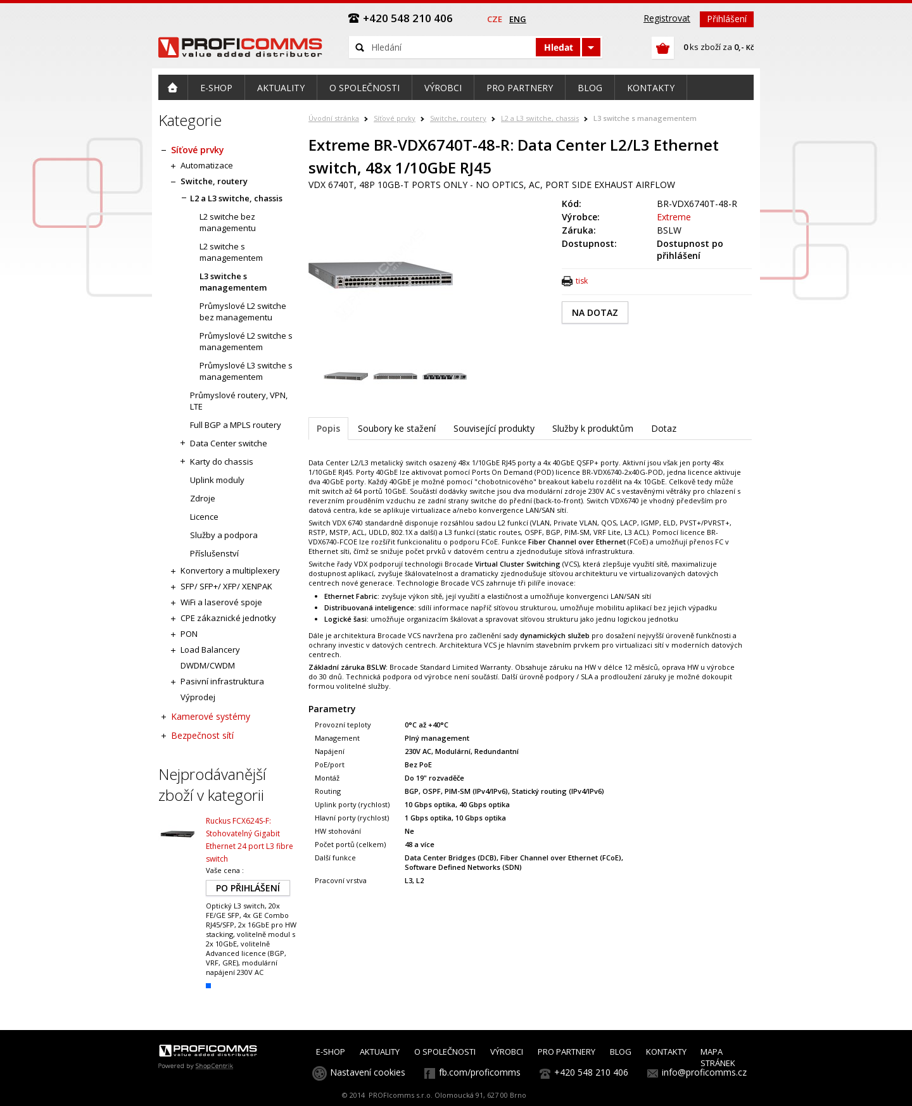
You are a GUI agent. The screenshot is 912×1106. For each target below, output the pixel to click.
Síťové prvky (394, 118)
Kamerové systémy (210, 716)
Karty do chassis (221, 461)
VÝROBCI (506, 1051)
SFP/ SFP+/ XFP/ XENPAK (226, 586)
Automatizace (206, 165)
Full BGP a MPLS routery (235, 424)
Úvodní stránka (333, 118)
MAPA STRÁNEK (717, 1057)
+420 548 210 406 (591, 1072)
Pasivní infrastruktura (222, 681)
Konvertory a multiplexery (230, 570)
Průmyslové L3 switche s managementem (246, 371)
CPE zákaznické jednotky (228, 618)
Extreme (674, 217)
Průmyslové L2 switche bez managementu (243, 311)
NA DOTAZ (595, 312)
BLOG (620, 1051)
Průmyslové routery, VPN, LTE (239, 400)
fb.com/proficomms (480, 1072)
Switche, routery (458, 118)
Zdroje (202, 498)
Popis (328, 428)
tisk (582, 280)
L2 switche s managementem (231, 252)
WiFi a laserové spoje (221, 602)
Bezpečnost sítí (202, 735)
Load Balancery (210, 649)
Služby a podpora (224, 535)
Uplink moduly (217, 480)
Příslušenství (214, 553)
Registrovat (666, 18)
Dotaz (663, 428)
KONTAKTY (666, 1051)
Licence (204, 516)
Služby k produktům (592, 428)
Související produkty (494, 428)
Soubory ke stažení (397, 428)
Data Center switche (228, 443)
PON (189, 633)
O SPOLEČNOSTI (445, 1051)
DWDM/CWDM (207, 665)
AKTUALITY (380, 1051)
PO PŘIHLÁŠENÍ (248, 888)
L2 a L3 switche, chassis (540, 118)
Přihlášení (727, 19)
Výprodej (197, 697)
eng (517, 19)
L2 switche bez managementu (228, 222)
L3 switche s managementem (645, 118)
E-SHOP (330, 1051)
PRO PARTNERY (566, 1051)
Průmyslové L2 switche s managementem (246, 341)
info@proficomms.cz (704, 1072)
